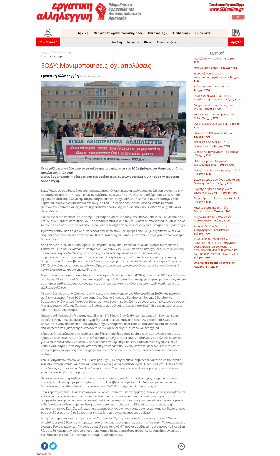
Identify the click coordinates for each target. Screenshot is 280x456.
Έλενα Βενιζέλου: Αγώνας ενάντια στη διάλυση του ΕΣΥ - (217, 181)
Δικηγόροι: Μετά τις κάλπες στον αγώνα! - (213, 107)
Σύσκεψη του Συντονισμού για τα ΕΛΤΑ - (214, 116)
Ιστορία (133, 42)
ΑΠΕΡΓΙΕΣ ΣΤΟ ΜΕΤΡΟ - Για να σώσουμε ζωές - (212, 144)
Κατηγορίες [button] (158, 33)
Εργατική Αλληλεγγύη (60, 75)
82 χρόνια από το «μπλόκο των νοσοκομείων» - (212, 218)
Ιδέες (148, 42)
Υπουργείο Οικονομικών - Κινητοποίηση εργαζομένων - (216, 77)
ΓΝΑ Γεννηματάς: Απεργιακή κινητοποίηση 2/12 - (214, 162)
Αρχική (83, 33)
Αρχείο (236, 42)
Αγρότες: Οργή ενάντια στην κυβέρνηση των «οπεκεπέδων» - (213, 230)
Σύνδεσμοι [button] (181, 33)
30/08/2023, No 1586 (90, 76)
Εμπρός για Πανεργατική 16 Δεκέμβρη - (216, 153)
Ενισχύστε (203, 33)
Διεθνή (117, 42)
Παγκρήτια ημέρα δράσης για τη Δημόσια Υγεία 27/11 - (215, 190)
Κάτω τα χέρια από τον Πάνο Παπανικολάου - (212, 209)
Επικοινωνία (48, 42)
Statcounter (43, 454)
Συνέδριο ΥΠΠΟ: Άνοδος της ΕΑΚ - (214, 134)
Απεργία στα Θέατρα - (215, 67)
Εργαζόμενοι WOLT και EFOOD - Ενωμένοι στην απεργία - (217, 97)
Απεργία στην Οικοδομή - (214, 60)
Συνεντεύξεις (167, 42)
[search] (201, 17)
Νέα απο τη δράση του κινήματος (118, 33)
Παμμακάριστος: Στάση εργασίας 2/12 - (216, 200)
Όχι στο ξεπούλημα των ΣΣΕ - (216, 125)
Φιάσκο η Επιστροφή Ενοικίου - (213, 88)
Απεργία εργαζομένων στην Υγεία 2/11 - (217, 172)
